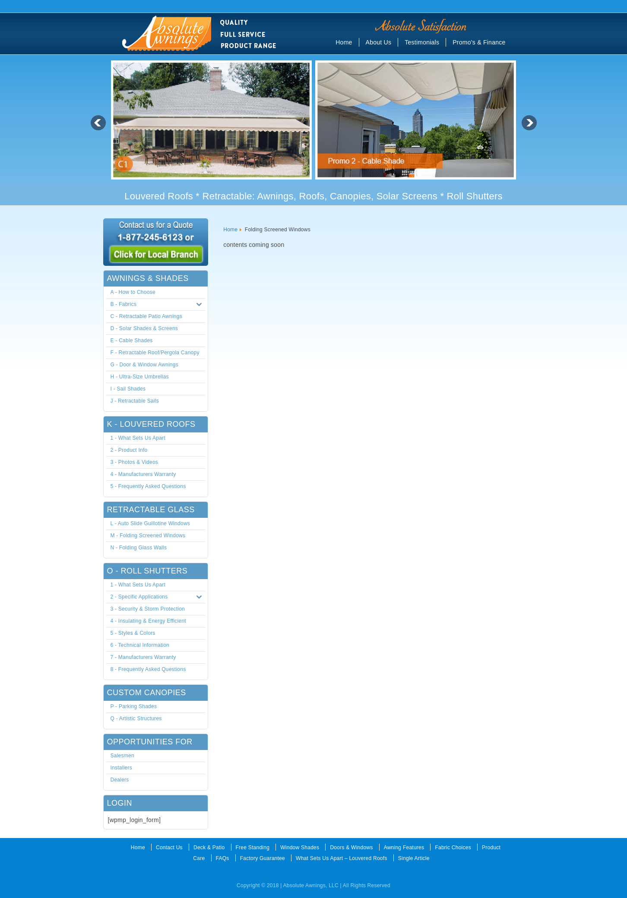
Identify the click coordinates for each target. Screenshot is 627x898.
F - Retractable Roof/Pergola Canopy (155, 353)
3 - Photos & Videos (134, 462)
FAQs (222, 858)
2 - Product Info (129, 450)
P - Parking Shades (134, 706)
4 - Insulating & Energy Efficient (148, 621)
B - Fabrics (158, 305)
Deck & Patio (209, 847)
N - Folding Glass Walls (139, 548)
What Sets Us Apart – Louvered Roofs (341, 858)
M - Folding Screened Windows (148, 535)
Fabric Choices (453, 847)
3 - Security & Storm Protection (148, 609)
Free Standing (253, 847)
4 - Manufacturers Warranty (143, 474)
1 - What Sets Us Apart (138, 438)
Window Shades (299, 847)
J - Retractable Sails (135, 401)
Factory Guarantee (262, 858)
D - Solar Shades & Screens (144, 328)
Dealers (120, 780)
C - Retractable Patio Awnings (146, 316)
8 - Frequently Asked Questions (148, 669)
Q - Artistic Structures (136, 718)
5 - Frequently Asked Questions (148, 486)
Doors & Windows (351, 847)
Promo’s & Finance (479, 42)
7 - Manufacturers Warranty (143, 657)
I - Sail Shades (128, 389)
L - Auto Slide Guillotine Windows (150, 523)
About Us (379, 42)
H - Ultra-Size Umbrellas (140, 377)
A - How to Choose (133, 292)
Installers (122, 768)
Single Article (414, 858)
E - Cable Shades (132, 340)
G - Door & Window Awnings (144, 365)
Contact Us (169, 847)
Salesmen (122, 756)
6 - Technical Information (140, 645)
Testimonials (422, 42)
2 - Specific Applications (158, 597)
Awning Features (404, 847)
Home (344, 42)
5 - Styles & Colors (133, 633)
